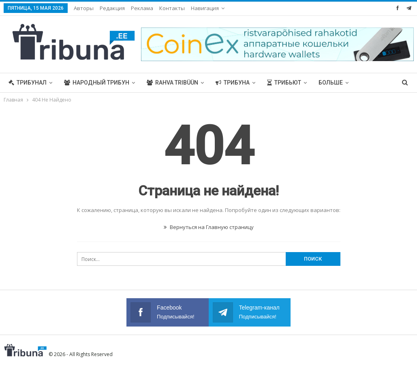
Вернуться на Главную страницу (209, 227)
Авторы (84, 8)
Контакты (172, 8)
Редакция (112, 8)
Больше (331, 82)
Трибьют (284, 82)
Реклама (142, 8)
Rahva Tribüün (172, 82)
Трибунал (28, 82)
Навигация (205, 8)
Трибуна (233, 82)
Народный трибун (96, 82)
